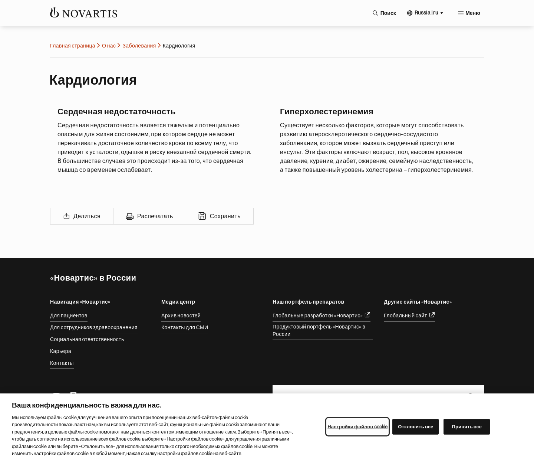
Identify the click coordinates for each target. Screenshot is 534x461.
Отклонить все (415, 426)
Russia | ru (426, 12)
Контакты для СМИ (184, 327)
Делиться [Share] (86, 216)
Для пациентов (69, 315)
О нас (109, 45)
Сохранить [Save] (225, 216)
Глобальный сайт (405, 315)
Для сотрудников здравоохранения (94, 327)
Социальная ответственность (87, 339)
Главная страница (72, 45)
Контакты (62, 363)
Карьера (60, 351)
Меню (472, 13)
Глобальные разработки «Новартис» (318, 315)
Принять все (467, 426)
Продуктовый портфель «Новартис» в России (319, 330)
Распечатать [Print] (155, 216)
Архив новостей (181, 315)
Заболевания (139, 45)
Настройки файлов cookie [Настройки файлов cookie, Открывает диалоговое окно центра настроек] (357, 426)
